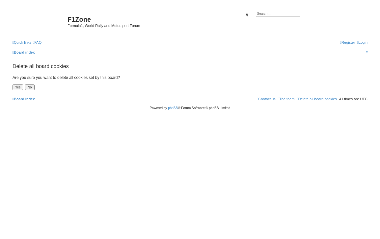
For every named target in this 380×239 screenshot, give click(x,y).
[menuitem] (37, 42)
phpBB (173, 108)
